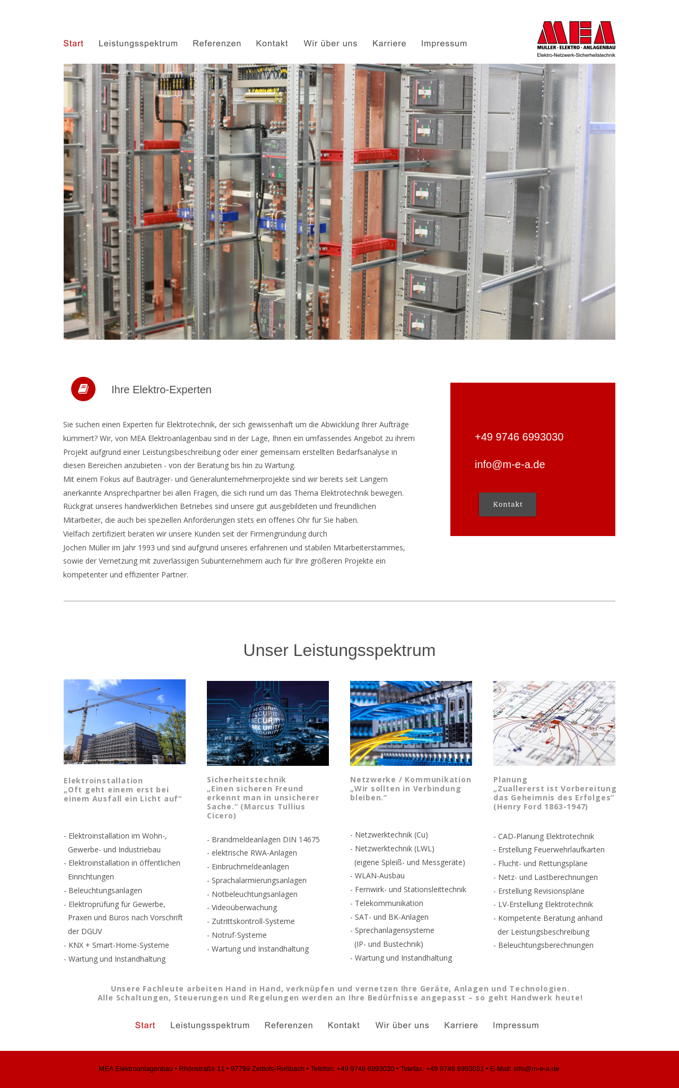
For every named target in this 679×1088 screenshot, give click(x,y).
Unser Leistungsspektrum (339, 650)
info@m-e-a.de (510, 464)
